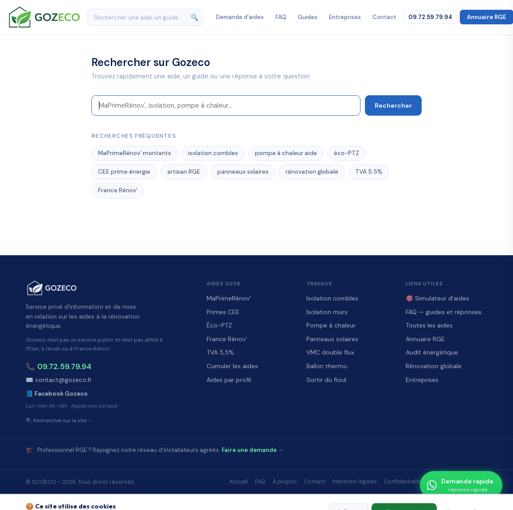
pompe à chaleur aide (286, 153)
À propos (285, 481)
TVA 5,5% (220, 352)
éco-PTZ (346, 153)
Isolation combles (332, 298)
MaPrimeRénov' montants (134, 153)
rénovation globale (312, 171)
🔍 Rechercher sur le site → (59, 420)
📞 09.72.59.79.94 (58, 366)
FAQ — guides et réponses (444, 312)
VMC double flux (330, 352)
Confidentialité (403, 481)
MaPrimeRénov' (229, 298)
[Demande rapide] (461, 485)
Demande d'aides (240, 17)
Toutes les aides (429, 325)
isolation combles (213, 153)
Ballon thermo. (327, 366)
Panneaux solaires (332, 339)
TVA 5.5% (369, 171)
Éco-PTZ (219, 325)
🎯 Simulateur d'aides (437, 298)
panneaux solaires (243, 171)
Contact (384, 17)
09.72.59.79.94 (430, 17)
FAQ (280, 17)
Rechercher (393, 105)
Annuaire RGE (425, 339)
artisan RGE (183, 171)
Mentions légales (355, 481)
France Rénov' (117, 190)
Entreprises (345, 17)
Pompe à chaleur (331, 325)
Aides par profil (229, 380)
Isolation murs (327, 312)
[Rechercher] (145, 17)
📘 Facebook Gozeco (57, 393)
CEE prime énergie (124, 171)
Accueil (238, 481)
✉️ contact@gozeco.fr (59, 380)
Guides (307, 17)
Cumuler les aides (232, 366)
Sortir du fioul (326, 380)
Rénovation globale (434, 366)
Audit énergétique (432, 352)
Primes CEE (223, 312)
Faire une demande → (253, 450)
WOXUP (297, 497)
